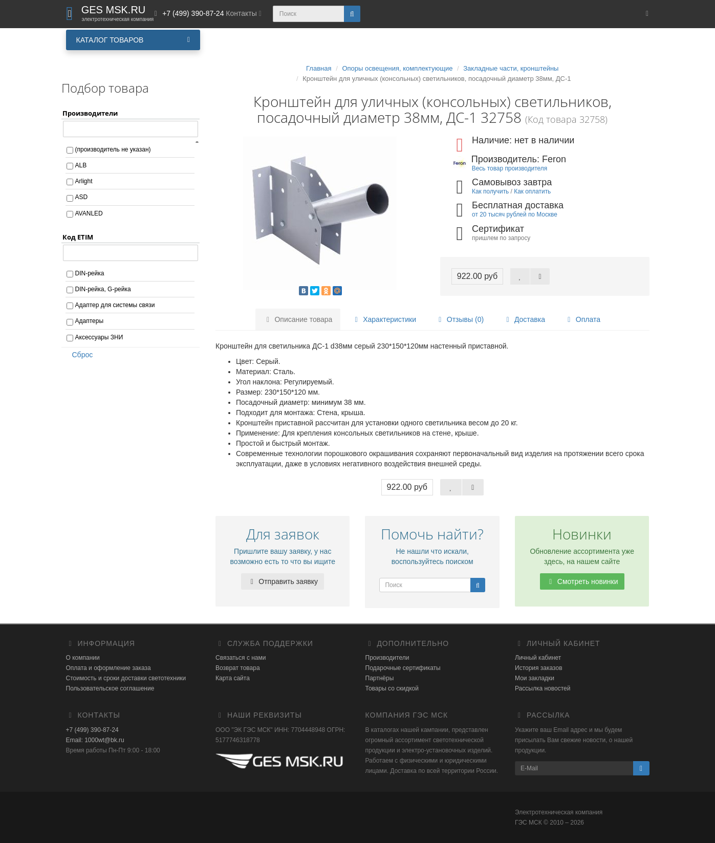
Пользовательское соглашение (110, 688)
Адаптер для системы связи (115, 305)
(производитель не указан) (113, 149)
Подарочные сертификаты (403, 668)
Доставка (524, 319)
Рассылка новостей (542, 688)
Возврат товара (237, 668)
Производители (387, 657)
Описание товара (298, 319)
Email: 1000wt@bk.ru (95, 740)
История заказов (538, 668)
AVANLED (89, 213)
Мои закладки (534, 678)
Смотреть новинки (582, 581)
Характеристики (384, 319)
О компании (83, 657)
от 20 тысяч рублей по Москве (514, 214)
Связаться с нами (240, 657)
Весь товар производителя (509, 168)
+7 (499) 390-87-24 (92, 729)
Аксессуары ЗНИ (99, 337)
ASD (81, 197)
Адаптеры (89, 321)
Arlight (84, 181)
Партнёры (379, 678)
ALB (81, 165)
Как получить (490, 191)
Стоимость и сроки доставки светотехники (126, 678)
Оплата (582, 319)
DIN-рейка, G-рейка (103, 289)
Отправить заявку (282, 581)
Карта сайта (232, 678)
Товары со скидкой (392, 688)
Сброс (79, 355)
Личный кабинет (538, 657)
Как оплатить (532, 191)
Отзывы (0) (460, 319)
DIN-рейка (89, 273)
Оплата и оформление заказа (108, 668)
